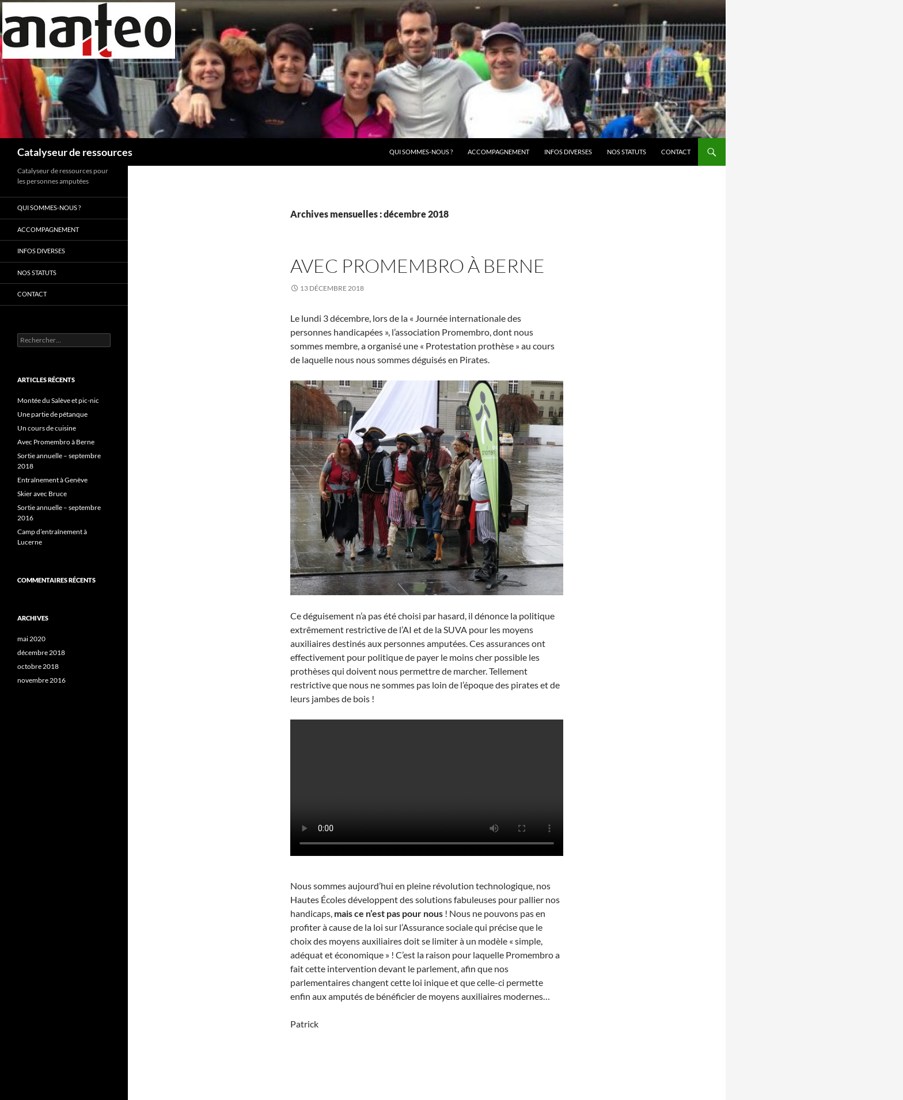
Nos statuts (626, 151)
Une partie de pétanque (52, 414)
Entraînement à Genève (52, 479)
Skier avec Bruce (42, 493)
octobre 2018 (38, 666)
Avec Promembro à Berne (417, 265)
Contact (675, 151)
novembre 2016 (41, 680)
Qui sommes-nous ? (421, 151)
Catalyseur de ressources (74, 152)
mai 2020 (31, 638)
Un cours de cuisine (46, 428)
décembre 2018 (41, 652)
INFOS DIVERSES (568, 151)
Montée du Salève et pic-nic (58, 400)
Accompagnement (498, 151)
